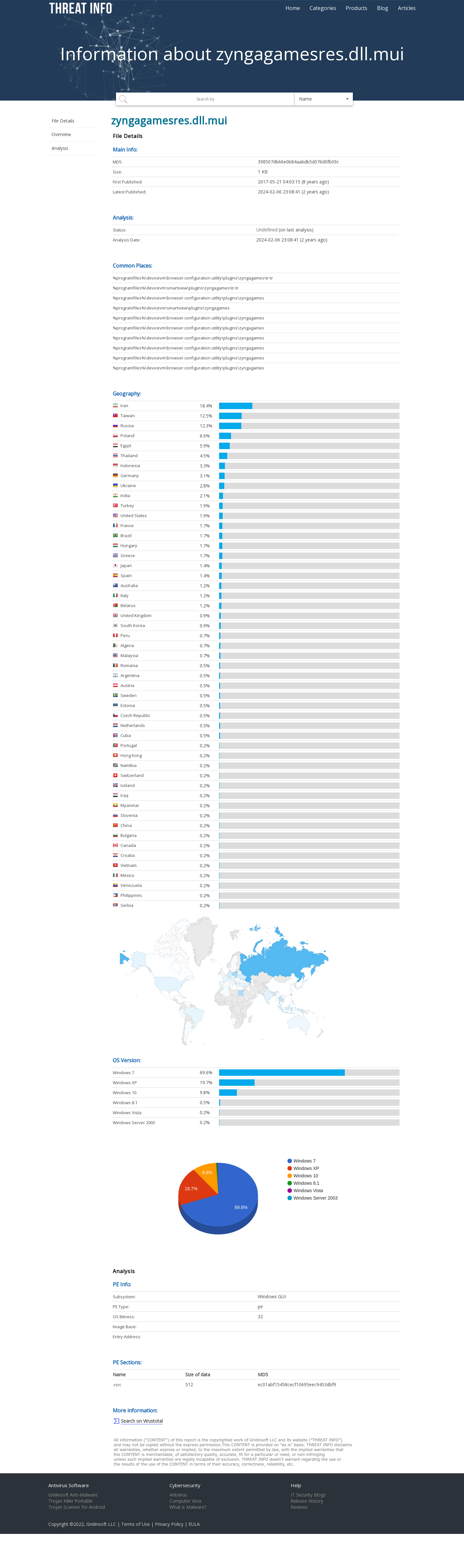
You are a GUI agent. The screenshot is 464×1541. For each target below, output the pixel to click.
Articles (407, 8)
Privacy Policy (169, 1524)
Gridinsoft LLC (101, 1524)
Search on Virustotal (142, 1421)
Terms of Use (135, 1524)
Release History (307, 1501)
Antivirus (178, 1495)
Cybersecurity (184, 1485)
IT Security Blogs (308, 1495)
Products (356, 8)
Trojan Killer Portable (70, 1501)
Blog (382, 8)
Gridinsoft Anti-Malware (73, 1495)
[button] (324, 99)
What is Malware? (187, 1507)
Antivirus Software (68, 1485)
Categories (323, 8)
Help (296, 1485)
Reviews (299, 1507)
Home (292, 8)
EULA (194, 1524)
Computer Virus (185, 1501)
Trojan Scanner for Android (76, 1507)
